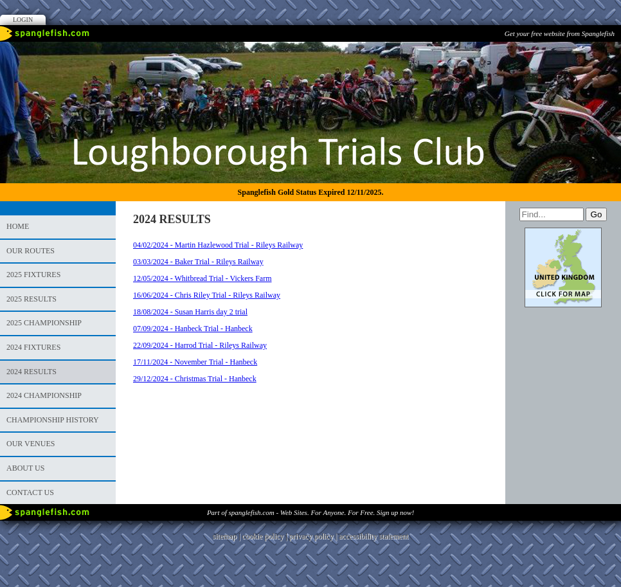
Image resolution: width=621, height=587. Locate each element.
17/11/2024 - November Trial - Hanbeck (195, 361)
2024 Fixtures (33, 347)
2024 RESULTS (31, 371)
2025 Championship (44, 322)
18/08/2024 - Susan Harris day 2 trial (190, 311)
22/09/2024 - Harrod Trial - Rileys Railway (200, 345)
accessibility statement (373, 536)
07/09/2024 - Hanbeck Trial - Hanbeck (193, 328)
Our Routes (30, 250)
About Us (25, 468)
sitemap (225, 536)
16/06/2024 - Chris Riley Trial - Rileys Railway (206, 295)
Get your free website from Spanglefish (560, 33)
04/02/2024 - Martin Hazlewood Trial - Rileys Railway (218, 244)
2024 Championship (44, 395)
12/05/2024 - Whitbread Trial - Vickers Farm (202, 278)
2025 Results (31, 298)
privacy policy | (314, 536)
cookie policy (263, 536)
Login (23, 19)
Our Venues (30, 443)
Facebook (591, 54)
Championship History (52, 419)
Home (17, 226)
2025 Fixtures (33, 274)
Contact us (30, 492)
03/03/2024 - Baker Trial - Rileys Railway (198, 261)
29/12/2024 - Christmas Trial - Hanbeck (194, 378)
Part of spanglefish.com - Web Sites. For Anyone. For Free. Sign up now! (310, 512)
